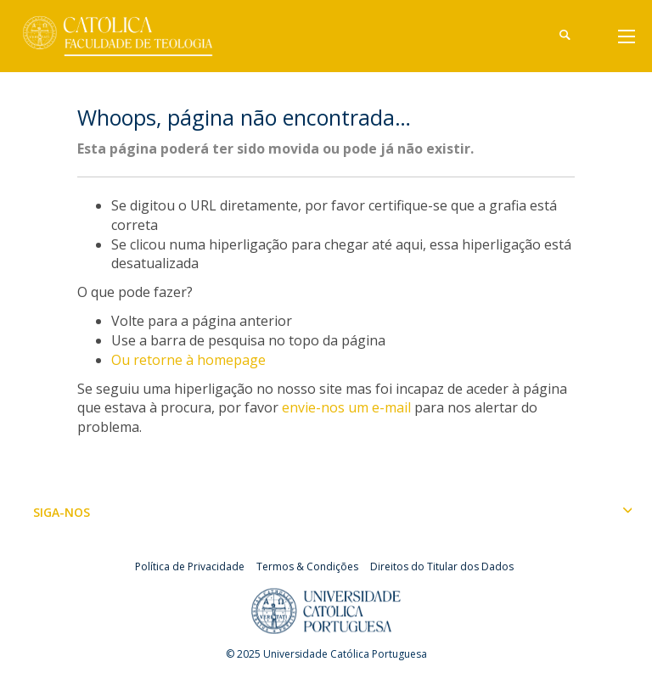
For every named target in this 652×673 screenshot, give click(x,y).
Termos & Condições (307, 566)
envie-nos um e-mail (346, 407)
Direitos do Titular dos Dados (442, 566)
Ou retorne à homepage (188, 360)
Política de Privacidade (189, 566)
